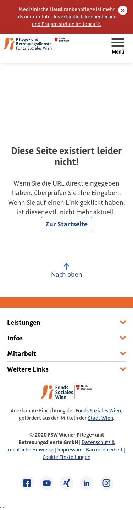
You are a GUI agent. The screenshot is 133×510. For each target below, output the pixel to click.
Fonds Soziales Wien (98, 410)
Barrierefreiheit (104, 449)
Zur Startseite (66, 224)
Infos (15, 338)
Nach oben (66, 271)
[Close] (122, 10)
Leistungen (23, 322)
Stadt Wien (100, 418)
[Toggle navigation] (117, 46)
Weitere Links (28, 369)
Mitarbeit (21, 354)
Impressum (69, 449)
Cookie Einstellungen (66, 457)
